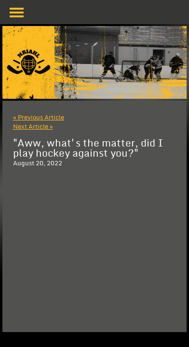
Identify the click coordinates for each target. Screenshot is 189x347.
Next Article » (33, 126)
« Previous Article (38, 117)
